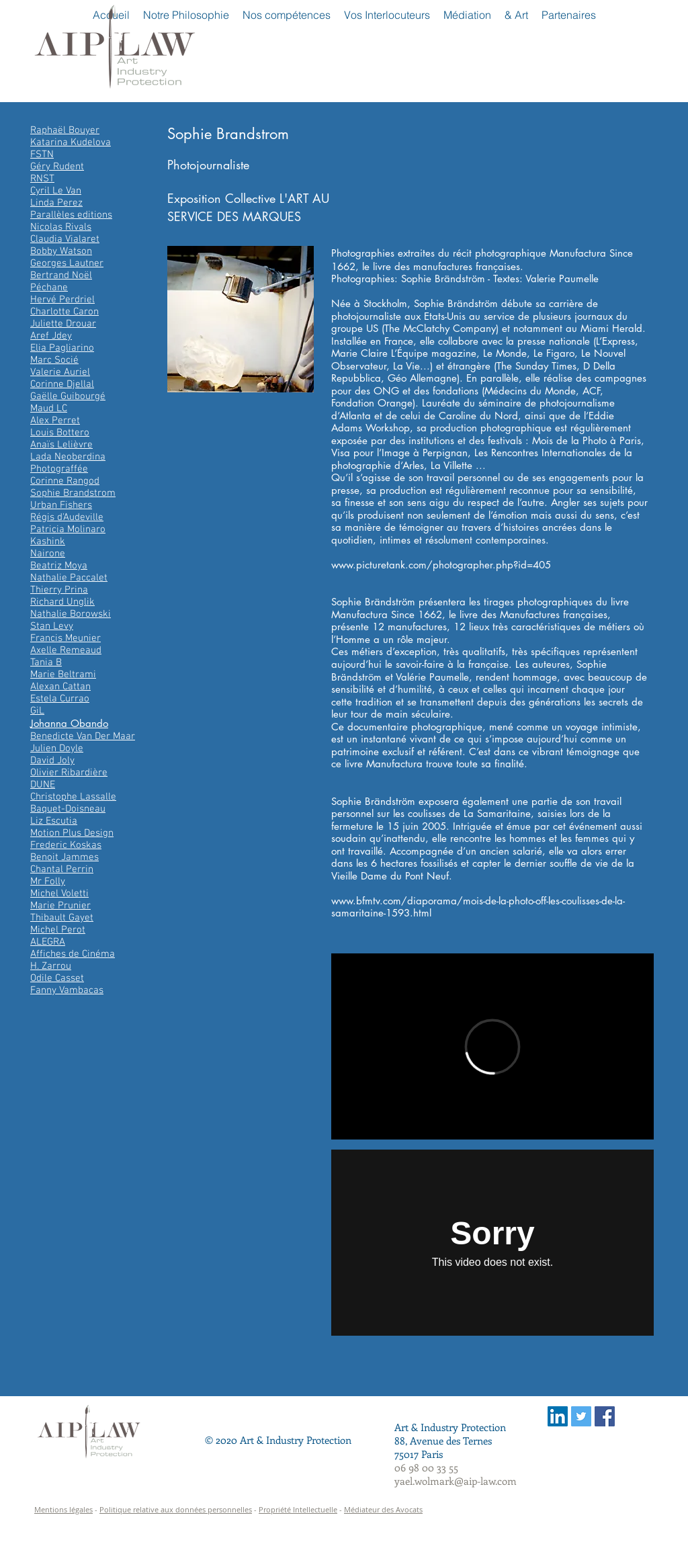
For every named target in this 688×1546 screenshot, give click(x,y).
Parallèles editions (71, 215)
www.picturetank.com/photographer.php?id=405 (441, 564)
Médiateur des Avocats (383, 1509)
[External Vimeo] (492, 1046)
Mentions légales (63, 1509)
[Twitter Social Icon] (581, 1416)
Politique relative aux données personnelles (175, 1509)
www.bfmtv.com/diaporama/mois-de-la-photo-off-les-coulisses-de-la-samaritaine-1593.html (478, 907)
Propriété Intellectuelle (298, 1509)
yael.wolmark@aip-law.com (455, 1481)
